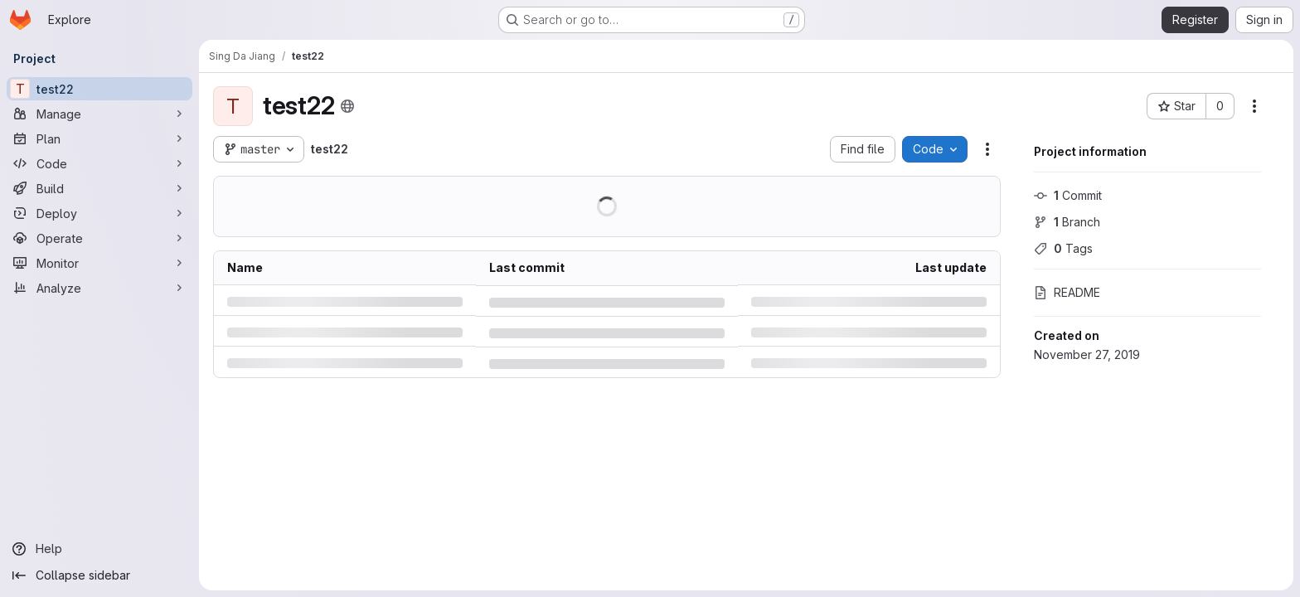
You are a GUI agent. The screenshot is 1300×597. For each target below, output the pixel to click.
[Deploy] (99, 213)
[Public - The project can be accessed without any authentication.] (347, 106)
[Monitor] (99, 262)
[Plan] (99, 138)
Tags (1063, 248)
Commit (1068, 195)
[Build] (99, 188)
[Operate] (99, 238)
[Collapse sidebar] (99, 575)
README (1067, 292)
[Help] (99, 549)
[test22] (99, 88)
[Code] (99, 163)
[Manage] (99, 113)
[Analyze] (99, 287)
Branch (1067, 222)
